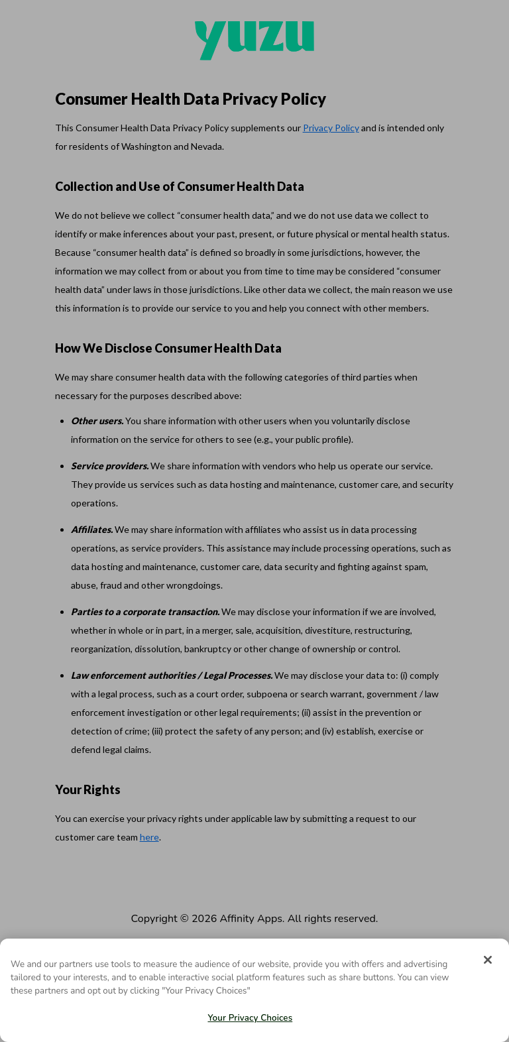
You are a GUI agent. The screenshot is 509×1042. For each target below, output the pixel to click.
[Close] (487, 959)
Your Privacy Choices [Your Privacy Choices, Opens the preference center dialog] (249, 1018)
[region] (254, 990)
